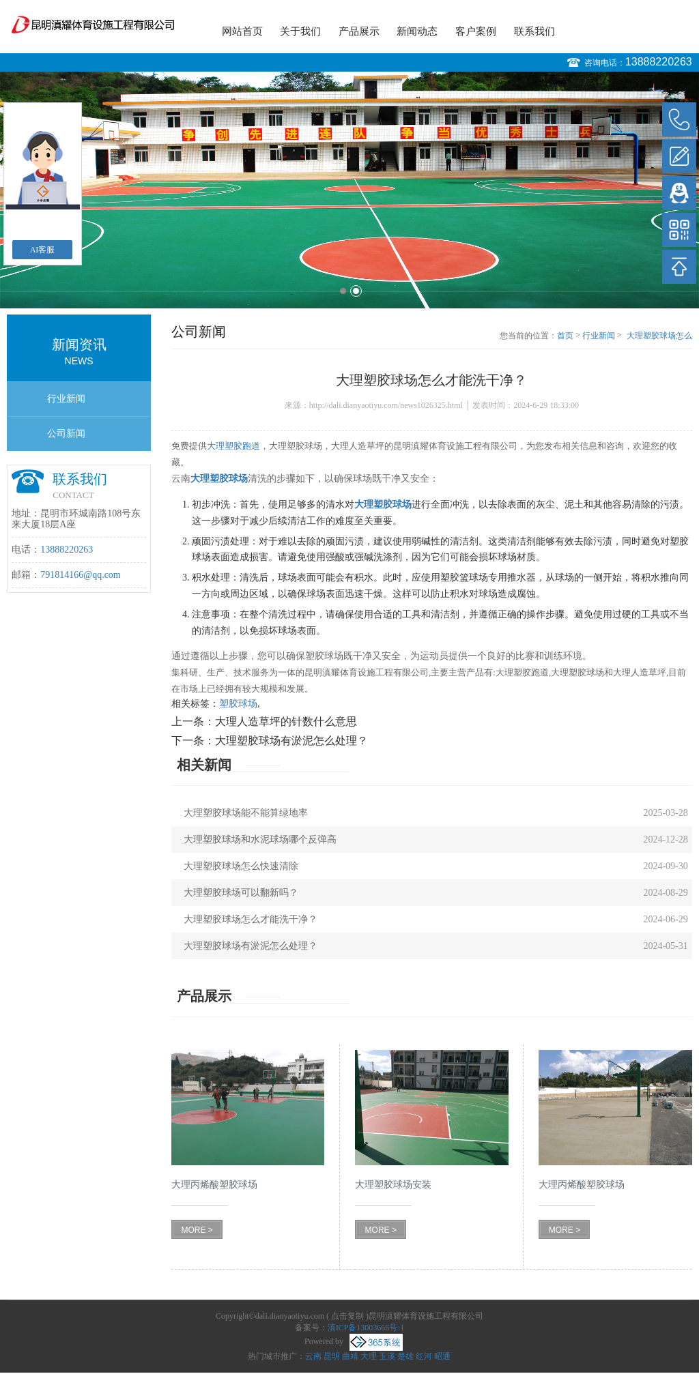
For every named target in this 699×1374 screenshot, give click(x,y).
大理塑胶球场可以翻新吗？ (241, 893)
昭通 (442, 1356)
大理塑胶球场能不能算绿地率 (246, 813)
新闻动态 (417, 31)
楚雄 (405, 1356)
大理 (368, 1356)
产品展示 (359, 31)
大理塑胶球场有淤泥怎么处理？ (291, 740)
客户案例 (475, 31)
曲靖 (350, 1356)
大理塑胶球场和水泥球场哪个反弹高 (260, 839)
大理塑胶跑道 (233, 446)
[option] (349, 190)
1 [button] (343, 291)
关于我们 (300, 31)
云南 (313, 1356)
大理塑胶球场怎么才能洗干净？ (659, 336)
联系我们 (534, 31)
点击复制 (347, 1316)
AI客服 (42, 249)
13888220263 (658, 62)
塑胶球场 (238, 704)
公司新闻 (66, 433)
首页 (565, 335)
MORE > (196, 1230)
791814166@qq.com (80, 575)
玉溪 (387, 1356)
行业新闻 (66, 399)
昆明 (332, 1356)
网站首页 (242, 31)
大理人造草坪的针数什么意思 (286, 721)
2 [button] (356, 291)
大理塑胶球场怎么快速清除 (241, 866)
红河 (424, 1356)
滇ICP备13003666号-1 (366, 1327)
